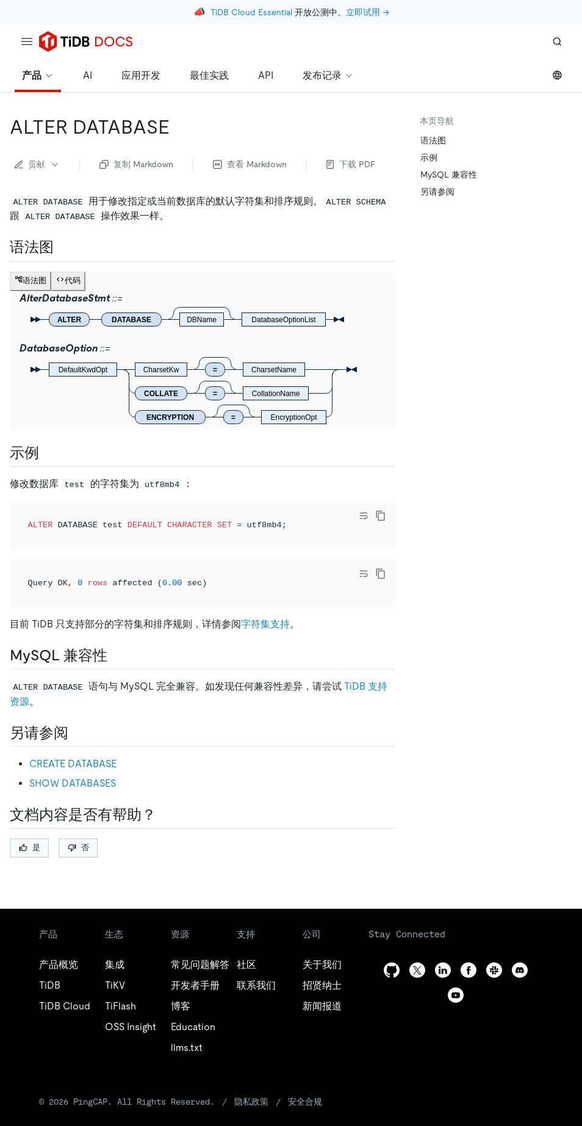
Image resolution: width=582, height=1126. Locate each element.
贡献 (37, 164)
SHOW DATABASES (72, 750)
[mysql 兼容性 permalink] (117, 622)
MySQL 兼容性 (448, 174)
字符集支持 (265, 591)
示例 (428, 157)
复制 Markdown (136, 164)
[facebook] (468, 936)
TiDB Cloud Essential (251, 12)
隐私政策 (251, 1068)
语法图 (433, 140)
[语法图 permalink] (63, 247)
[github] (391, 936)
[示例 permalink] (48, 453)
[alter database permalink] (179, 127)
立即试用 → (367, 12)
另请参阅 (437, 192)
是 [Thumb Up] (29, 814)
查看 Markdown (250, 164)
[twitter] (417, 936)
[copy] (380, 515)
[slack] (494, 936)
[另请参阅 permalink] (78, 699)
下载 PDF (350, 164)
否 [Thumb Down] (78, 814)
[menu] (27, 41)
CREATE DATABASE (73, 730)
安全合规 (305, 1068)
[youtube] (456, 961)
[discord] (520, 936)
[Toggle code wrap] (363, 515)
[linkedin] (443, 936)
